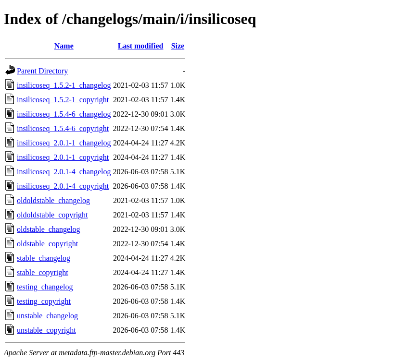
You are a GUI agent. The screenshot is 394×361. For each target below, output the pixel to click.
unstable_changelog (47, 316)
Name (64, 46)
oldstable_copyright (47, 244)
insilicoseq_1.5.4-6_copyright (63, 128)
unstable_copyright (46, 330)
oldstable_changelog (48, 229)
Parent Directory (42, 71)
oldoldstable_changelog (53, 200)
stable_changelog (43, 258)
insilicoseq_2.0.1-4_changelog (64, 172)
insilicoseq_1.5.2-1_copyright (63, 100)
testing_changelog (45, 287)
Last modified (141, 46)
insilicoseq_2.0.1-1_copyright (63, 157)
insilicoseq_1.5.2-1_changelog (64, 85)
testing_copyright (44, 301)
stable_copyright (42, 272)
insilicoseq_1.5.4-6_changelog (64, 114)
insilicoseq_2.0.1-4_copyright (63, 186)
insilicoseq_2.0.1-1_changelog (64, 143)
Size (178, 46)
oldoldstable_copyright (52, 215)
